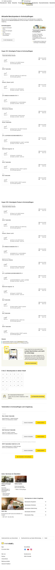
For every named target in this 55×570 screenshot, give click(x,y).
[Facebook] (25, 549)
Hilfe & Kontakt (27, 556)
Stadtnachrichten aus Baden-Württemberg (30, 538)
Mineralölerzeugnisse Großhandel (29, 441)
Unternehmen (5, 558)
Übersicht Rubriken (6, 563)
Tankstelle (4, 427)
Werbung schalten (6, 561)
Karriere (3, 556)
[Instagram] (31, 549)
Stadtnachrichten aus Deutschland (10, 538)
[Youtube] (28, 549)
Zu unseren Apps (5, 549)
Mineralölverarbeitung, (6, 441)
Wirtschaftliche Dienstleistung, (16, 441)
